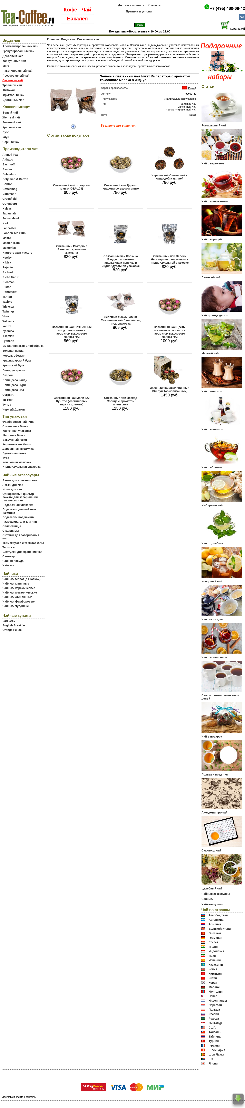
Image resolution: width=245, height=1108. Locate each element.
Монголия (216, 991)
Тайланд (215, 1036)
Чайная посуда (12, 560)
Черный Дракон (13, 409)
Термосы (8, 547)
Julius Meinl (10, 218)
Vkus (5, 316)
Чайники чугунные (15, 606)
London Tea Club (14, 233)
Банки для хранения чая (19, 480)
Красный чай (11, 127)
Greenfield (9, 198)
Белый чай (10, 112)
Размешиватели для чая (19, 521)
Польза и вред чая (215, 774)
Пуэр (5, 132)
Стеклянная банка (15, 426)
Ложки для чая (12, 484)
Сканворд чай (211, 850)
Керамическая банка (16, 444)
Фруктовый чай (13, 95)
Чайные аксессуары (216, 893)
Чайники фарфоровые (18, 601)
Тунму (6, 404)
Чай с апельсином (214, 657)
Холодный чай (212, 581)
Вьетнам (215, 933)
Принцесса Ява (13, 390)
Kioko (6, 223)
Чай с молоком (212, 391)
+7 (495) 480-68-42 (227, 8)
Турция (214, 1041)
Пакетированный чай (17, 70)
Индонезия (216, 951)
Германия (215, 937)
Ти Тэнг (7, 399)
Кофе (70, 9)
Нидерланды (218, 1000)
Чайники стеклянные (17, 597)
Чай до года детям (215, 315)
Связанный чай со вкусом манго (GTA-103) (71, 187)
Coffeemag (9, 189)
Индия (213, 946)
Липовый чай (211, 277)
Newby (7, 257)
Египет (213, 942)
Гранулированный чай (18, 51)
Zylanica (8, 331)
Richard (7, 272)
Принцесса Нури (14, 385)
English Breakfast (14, 625)
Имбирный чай (212, 505)
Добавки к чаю (12, 56)
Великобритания (220, 928)
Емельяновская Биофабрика (22, 345)
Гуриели (8, 341)
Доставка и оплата (131, 5)
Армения (215, 924)
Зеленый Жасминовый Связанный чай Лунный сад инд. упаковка (121, 320)
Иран (212, 955)
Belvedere (9, 174)
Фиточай (8, 90)
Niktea (6, 262)
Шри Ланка (216, 1054)
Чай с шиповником (215, 201)
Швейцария (217, 1050)
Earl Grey (8, 621)
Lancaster (9, 228)
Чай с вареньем (213, 163)
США (212, 1027)
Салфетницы (11, 526)
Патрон (7, 375)
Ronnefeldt (9, 291)
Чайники (8, 565)
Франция (215, 1045)
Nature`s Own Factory (17, 252)
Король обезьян (13, 355)
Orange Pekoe (12, 630)
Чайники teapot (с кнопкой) (21, 579)
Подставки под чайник (18, 517)
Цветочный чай (13, 100)
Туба (5, 457)
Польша (214, 1009)
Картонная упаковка (16, 430)
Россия (214, 1014)
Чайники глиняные (15, 583)
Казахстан (216, 964)
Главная (53, 39)
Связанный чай (88, 39)
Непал (213, 996)
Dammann (9, 193)
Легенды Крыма (13, 370)
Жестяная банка (13, 435)
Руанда (214, 1018)
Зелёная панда (12, 350)
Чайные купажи (213, 904)
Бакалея (77, 18)
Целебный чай (212, 888)
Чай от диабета (212, 543)
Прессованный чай (15, 75)
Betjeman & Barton (15, 179)
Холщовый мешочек (16, 462)
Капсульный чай (14, 60)
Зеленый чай (11, 122)
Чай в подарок (212, 736)
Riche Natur (10, 277)
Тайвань (214, 1032)
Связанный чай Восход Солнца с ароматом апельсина (120, 401)
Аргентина (216, 919)
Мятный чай (210, 353)
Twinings (8, 311)
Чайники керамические (18, 588)
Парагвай (215, 1005)
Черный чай (11, 142)
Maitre (6, 238)
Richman (8, 282)
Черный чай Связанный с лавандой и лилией (169, 177)
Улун (5, 137)
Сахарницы (10, 530)
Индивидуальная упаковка (21, 466)
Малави (214, 987)
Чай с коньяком (213, 429)
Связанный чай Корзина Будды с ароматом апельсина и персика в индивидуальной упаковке (121, 261)
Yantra (6, 326)
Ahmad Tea (10, 154)
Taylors (7, 301)
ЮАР (212, 1059)
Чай (86, 9)
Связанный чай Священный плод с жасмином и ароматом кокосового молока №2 (72, 331)
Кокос (192, 114)
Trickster (8, 306)
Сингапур (215, 1023)
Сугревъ (8, 394)
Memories (9, 247)
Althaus (7, 159)
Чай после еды (212, 619)
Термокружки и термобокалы (23, 543)
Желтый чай (11, 117)
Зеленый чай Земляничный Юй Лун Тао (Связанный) (169, 389)
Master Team (11, 242)
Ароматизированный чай (20, 46)
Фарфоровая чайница (17, 421)
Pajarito (7, 267)
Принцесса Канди (14, 380)
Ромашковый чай (214, 125)
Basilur (7, 169)
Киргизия (215, 973)
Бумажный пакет (14, 453)
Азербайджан (218, 915)
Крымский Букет (14, 365)
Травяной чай (12, 85)
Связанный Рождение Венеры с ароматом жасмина (71, 249)
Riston (6, 287)
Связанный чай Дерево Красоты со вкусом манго (120, 187)
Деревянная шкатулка (18, 448)
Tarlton (7, 296)
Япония (214, 1063)
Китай (192, 88)
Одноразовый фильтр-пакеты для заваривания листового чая (20, 497)
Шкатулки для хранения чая (22, 551)
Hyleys (7, 208)
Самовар (8, 556)
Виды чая (68, 39)
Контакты (154, 5)
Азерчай (8, 336)
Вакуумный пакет (14, 439)
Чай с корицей (212, 239)
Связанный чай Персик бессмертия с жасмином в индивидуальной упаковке (170, 259)
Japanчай (9, 213)
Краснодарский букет (17, 360)
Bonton (7, 184)
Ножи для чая (12, 489)
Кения (213, 969)
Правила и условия (140, 11)
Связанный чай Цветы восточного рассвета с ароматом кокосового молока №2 (170, 331)
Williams (8, 321)
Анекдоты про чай (214, 812)
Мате (5, 65)
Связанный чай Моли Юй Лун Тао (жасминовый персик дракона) (71, 401)
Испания (215, 960)
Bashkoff (8, 164)
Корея (213, 982)
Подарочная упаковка (17, 505)
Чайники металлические (19, 592)
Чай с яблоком (212, 467)
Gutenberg (9, 203)
